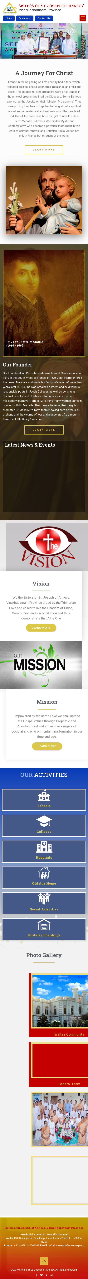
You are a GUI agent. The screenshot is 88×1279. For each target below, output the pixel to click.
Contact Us (44, 18)
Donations (25, 18)
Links (9, 18)
